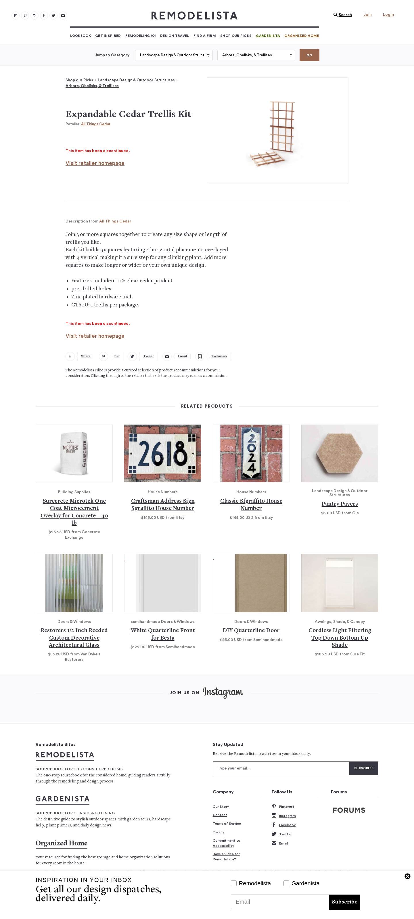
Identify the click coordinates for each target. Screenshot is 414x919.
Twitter (282, 834)
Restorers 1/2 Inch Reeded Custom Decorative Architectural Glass (74, 638)
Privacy (219, 832)
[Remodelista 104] (53, 15)
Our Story (221, 806)
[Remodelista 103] (44, 15)
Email (280, 843)
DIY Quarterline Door (251, 631)
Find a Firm (204, 35)
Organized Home (301, 35)
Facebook (284, 825)
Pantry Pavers (340, 504)
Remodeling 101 (140, 35)
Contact (220, 815)
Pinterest (283, 806)
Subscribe (344, 902)
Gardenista (268, 35)
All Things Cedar (95, 124)
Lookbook (80, 35)
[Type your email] (281, 768)
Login (388, 15)
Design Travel (174, 35)
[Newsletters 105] (63, 15)
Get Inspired (108, 35)
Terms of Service (227, 823)
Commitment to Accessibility (226, 843)
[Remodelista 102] (34, 15)
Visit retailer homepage (95, 163)
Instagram (284, 816)
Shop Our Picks (236, 35)
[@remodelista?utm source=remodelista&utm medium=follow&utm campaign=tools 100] (16, 15)
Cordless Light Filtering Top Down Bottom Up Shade (339, 638)
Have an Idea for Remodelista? (226, 856)
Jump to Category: (113, 55)
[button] (341, 15)
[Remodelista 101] (25, 15)
